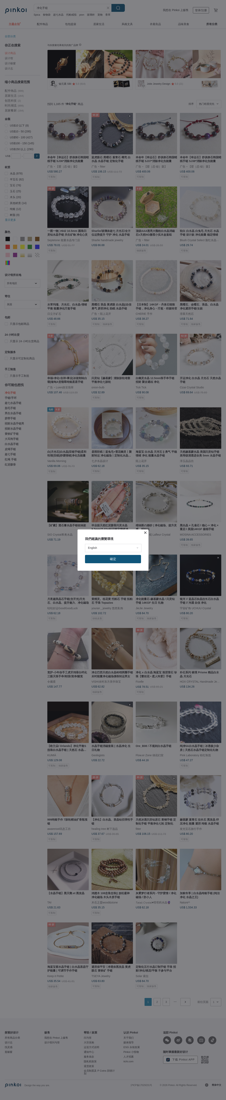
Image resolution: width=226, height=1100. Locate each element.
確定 (113, 559)
